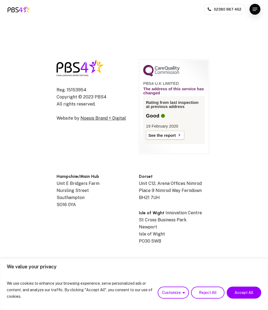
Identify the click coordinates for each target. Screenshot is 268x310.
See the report (162, 135)
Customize (171, 292)
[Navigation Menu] (255, 9)
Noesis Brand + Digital (103, 118)
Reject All (208, 292)
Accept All (244, 292)
